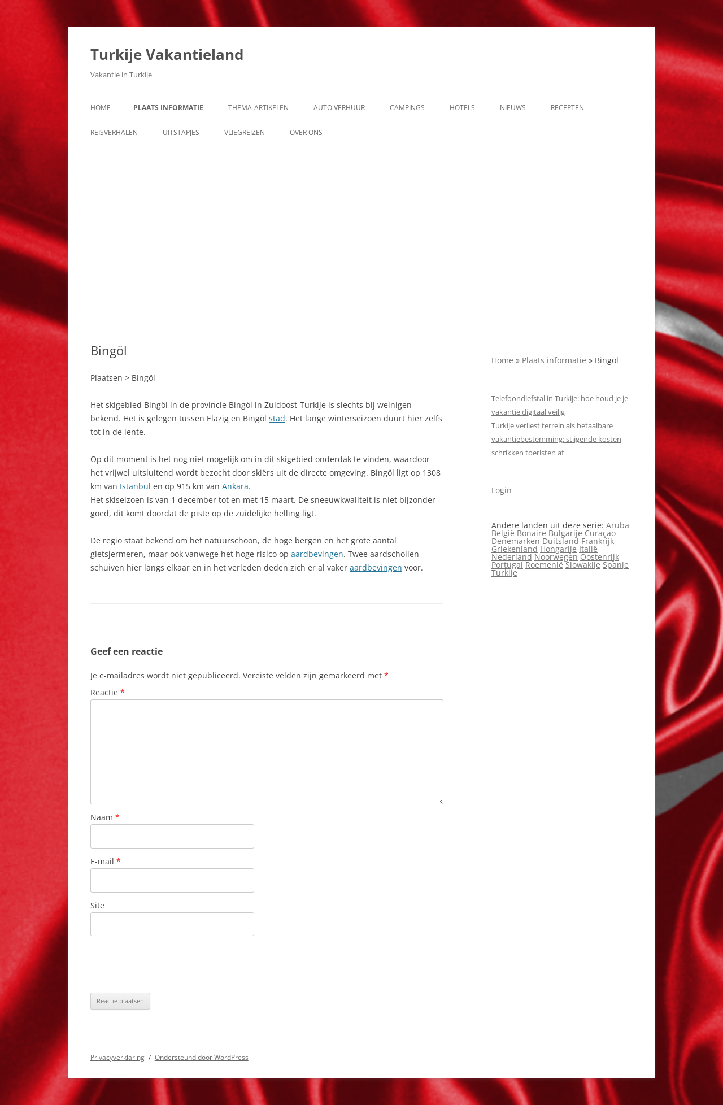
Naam (105, 817)
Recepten (567, 107)
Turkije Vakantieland (166, 54)
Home (100, 107)
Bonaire (531, 533)
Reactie (107, 692)
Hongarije (558, 548)
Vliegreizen (244, 132)
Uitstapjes (181, 132)
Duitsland (560, 541)
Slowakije (582, 564)
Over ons (306, 132)
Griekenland (514, 548)
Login (501, 490)
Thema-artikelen (258, 107)
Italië (588, 548)
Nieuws (513, 107)
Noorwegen (556, 556)
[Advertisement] (361, 245)
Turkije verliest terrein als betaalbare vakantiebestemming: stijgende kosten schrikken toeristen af (556, 439)
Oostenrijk (599, 556)
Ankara (235, 486)
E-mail (105, 861)
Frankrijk (597, 541)
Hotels (462, 107)
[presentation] (176, 964)
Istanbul (135, 486)
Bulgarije (565, 533)
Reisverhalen (114, 132)
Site (97, 905)
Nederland (511, 556)
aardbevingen (317, 554)
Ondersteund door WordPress (202, 1057)
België (503, 533)
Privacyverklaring (117, 1057)
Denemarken (515, 541)
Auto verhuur (339, 107)
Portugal (507, 564)
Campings (407, 107)
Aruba (617, 525)
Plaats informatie (168, 107)
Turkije (504, 572)
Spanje (616, 564)
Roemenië (544, 564)
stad (277, 418)
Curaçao (600, 533)
